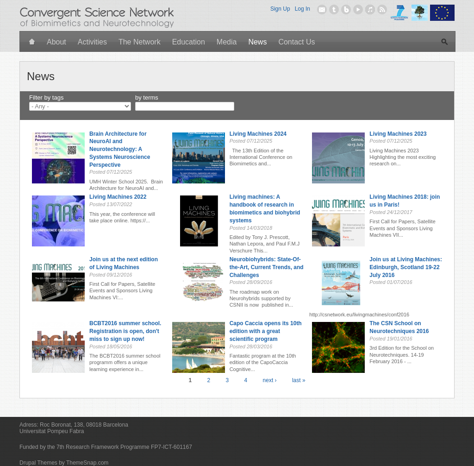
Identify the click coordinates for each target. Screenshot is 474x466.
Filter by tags (46, 97)
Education (188, 42)
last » (299, 380)
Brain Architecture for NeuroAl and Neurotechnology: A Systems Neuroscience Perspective (119, 149)
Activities (92, 42)
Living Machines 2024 (258, 134)
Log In (302, 9)
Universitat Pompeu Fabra (51, 431)
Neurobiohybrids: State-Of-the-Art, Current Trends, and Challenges (267, 267)
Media (227, 42)
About (56, 42)
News (257, 42)
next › (270, 380)
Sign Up (280, 9)
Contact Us (296, 42)
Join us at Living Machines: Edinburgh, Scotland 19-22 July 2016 (405, 267)
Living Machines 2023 (397, 134)
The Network (139, 42)
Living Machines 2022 (117, 197)
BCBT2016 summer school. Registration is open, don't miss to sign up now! (125, 331)
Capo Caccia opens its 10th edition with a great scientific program (266, 331)
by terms (146, 97)
